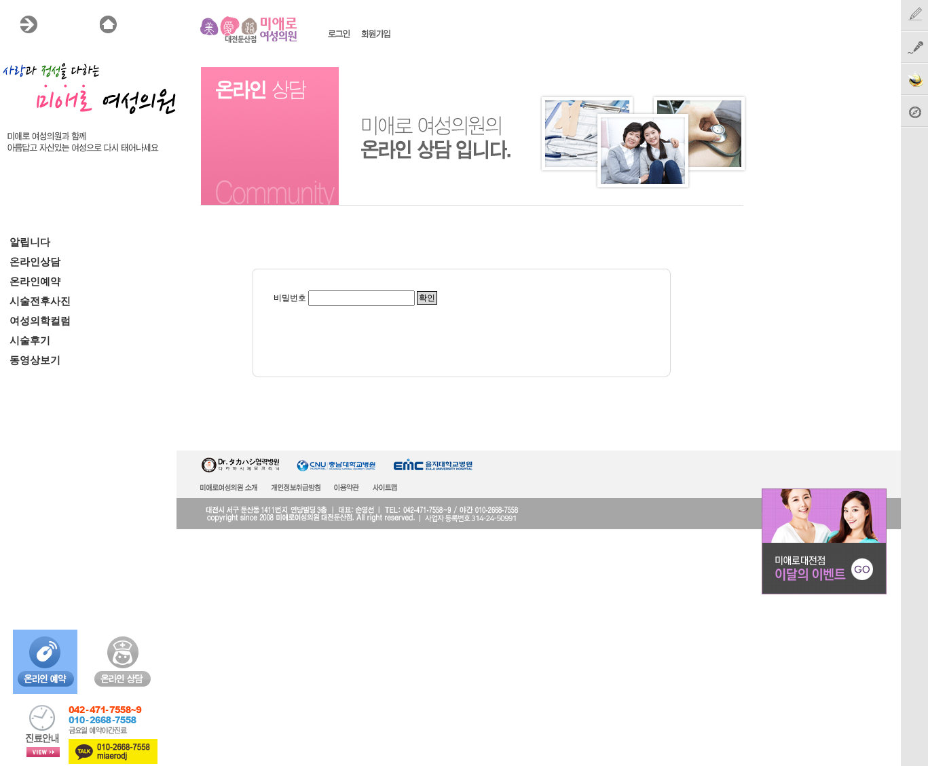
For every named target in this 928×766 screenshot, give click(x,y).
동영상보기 (35, 360)
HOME (138, 24)
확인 (427, 298)
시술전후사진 (40, 301)
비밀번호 (290, 298)
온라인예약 (35, 281)
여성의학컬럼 (40, 320)
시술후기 (30, 340)
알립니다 (30, 242)
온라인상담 (35, 261)
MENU (59, 24)
